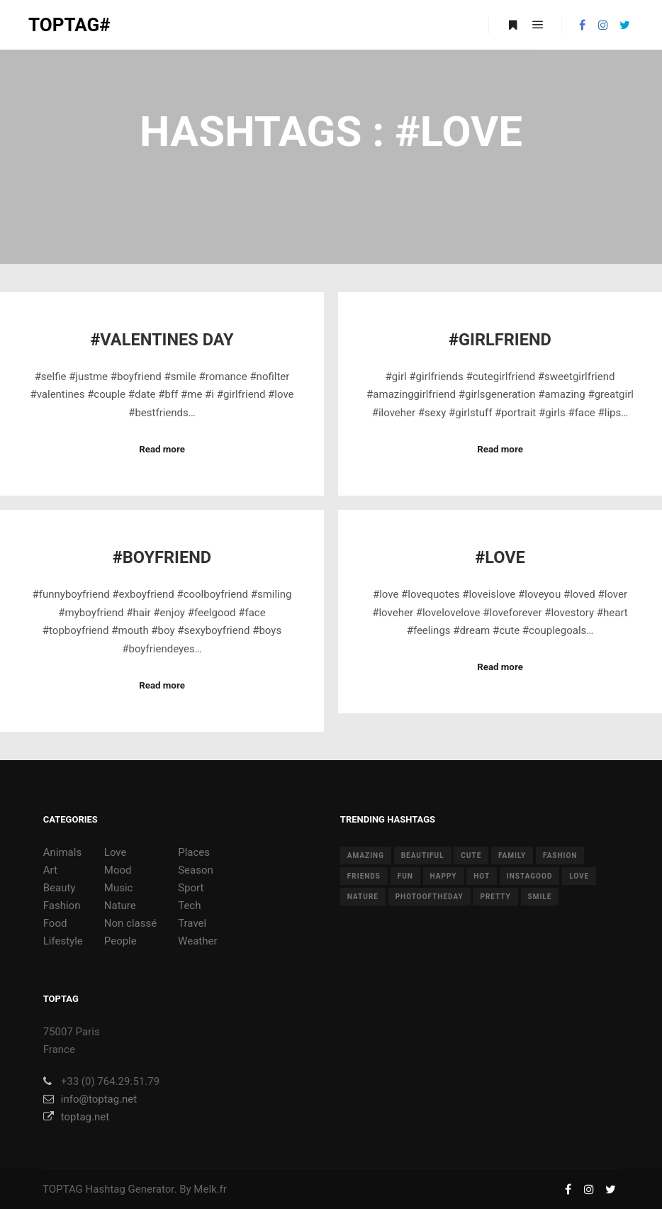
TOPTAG (63, 1189)
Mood (118, 870)
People (120, 941)
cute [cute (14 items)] (471, 855)
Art (50, 870)
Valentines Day (166, 340)
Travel (192, 923)
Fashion (62, 905)
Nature (120, 905)
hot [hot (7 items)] (481, 876)
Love (505, 557)
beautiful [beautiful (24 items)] (422, 855)
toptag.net (76, 1116)
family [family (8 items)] (512, 855)
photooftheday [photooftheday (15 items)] (429, 897)
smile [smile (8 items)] (540, 897)
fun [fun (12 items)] (405, 876)
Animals (62, 852)
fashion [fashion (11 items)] (560, 855)
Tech (189, 905)
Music (118, 887)
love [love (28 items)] (579, 876)
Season (195, 870)
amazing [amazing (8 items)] (365, 855)
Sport (190, 887)
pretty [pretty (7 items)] (495, 897)
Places (194, 852)
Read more (162, 449)
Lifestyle (63, 941)
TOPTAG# (69, 24)
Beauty (59, 887)
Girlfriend (505, 340)
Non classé (130, 923)
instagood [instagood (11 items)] (530, 876)
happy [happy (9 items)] (443, 876)
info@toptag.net (90, 1099)
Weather (197, 941)
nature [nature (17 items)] (362, 897)
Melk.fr (210, 1189)
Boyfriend (167, 557)
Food (55, 923)
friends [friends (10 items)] (364, 876)
